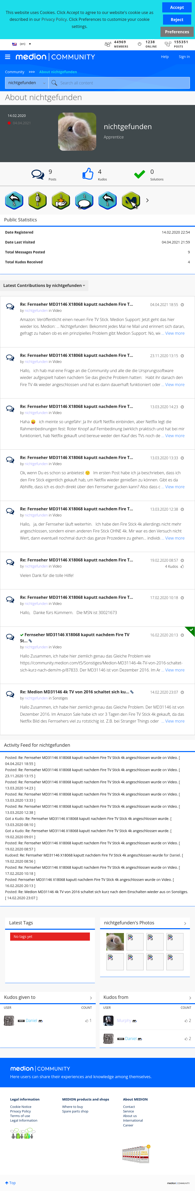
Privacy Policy (20, 1111)
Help (165, 56)
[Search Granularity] (26, 83)
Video (57, 310)
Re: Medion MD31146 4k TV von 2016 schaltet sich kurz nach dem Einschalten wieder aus (91, 891)
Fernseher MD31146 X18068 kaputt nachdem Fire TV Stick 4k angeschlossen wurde (86, 879)
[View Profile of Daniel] (31, 1020)
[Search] (119, 83)
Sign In (184, 56)
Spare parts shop (75, 1111)
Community (14, 71)
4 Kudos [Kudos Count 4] (171, 566)
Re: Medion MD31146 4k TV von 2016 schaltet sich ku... (75, 692)
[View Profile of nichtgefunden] (36, 310)
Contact (129, 1106)
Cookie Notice (20, 1106)
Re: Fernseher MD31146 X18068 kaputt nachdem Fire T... (76, 304)
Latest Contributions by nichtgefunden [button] (42, 285)
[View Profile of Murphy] (124, 1020)
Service (128, 1111)
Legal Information (23, 1120)
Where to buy (72, 1106)
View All (145, 923)
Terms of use (20, 1115)
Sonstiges (60, 698)
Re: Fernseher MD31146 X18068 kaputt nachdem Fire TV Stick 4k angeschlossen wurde (89, 757)
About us (130, 1115)
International (133, 1120)
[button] (177, 7)
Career (128, 1125)
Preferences (177, 32)
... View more (173, 333)
